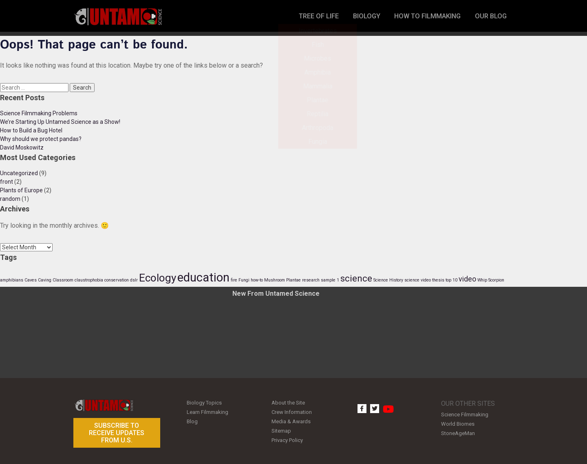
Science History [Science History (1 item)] (388, 280)
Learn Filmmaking (207, 411)
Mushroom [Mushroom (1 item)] (274, 280)
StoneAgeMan (458, 431)
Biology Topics (204, 402)
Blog (192, 419)
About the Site (288, 402)
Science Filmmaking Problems (38, 113)
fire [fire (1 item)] (234, 280)
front (6, 181)
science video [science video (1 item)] (417, 280)
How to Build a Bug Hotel (31, 130)
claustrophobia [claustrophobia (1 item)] (89, 280)
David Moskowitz (22, 147)
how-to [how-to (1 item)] (257, 280)
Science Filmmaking (464, 414)
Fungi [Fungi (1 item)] (243, 280)
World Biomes (457, 423)
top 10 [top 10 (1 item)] (451, 280)
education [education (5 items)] (203, 277)
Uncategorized (19, 173)
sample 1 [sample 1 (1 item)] (330, 280)
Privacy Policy (287, 436)
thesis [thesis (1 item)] (438, 280)
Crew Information (291, 411)
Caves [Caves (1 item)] (30, 280)
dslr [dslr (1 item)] (134, 280)
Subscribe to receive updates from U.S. (116, 433)
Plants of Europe (21, 190)
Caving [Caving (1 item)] (44, 280)
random (10, 199)
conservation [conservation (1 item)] (116, 280)
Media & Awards (291, 419)
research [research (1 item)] (311, 280)
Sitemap (281, 427)
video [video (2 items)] (467, 279)
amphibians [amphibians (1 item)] (11, 280)
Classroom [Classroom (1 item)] (63, 280)
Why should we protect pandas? (41, 139)
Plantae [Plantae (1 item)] (293, 280)
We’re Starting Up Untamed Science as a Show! (60, 122)
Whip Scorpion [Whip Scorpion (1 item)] (490, 280)
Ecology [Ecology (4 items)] (157, 278)
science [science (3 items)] (356, 278)
